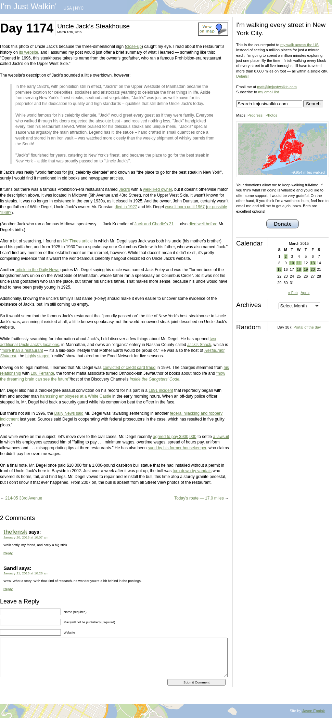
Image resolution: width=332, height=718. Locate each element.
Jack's (124, 189)
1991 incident (161, 390)
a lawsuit (221, 436)
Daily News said (68, 413)
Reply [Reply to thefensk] (8, 553)
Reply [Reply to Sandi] (8, 589)
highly (30, 356)
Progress (255, 115)
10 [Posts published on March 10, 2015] (292, 263)
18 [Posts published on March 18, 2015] (299, 269)
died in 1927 (126, 206)
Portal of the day (307, 327)
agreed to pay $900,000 (174, 436)
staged (43, 356)
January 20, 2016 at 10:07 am (25, 537)
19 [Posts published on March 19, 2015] (306, 269)
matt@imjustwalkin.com (277, 87)
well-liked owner (157, 189)
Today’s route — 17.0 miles (199, 498)
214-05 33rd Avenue (23, 498)
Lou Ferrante (42, 373)
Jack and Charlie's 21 (154, 224)
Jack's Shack (199, 344)
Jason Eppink (313, 711)
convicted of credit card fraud (129, 367)
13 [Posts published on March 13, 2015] (312, 263)
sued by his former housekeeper (177, 448)
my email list (268, 92)
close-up (134, 46)
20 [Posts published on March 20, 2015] (312, 269)
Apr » (305, 293)
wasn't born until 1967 (185, 206)
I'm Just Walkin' (28, 6)
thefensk (15, 532)
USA (67, 8)
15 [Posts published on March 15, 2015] (279, 269)
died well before (203, 224)
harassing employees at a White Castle (75, 396)
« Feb (292, 293)
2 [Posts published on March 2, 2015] (285, 256)
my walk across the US (299, 45)
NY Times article (77, 241)
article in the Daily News (37, 269)
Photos (271, 115)
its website (28, 52)
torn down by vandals (192, 470)
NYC (79, 8)
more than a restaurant (22, 350)
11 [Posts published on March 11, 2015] (299, 263)
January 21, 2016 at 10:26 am (25, 573)
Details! (242, 76)
